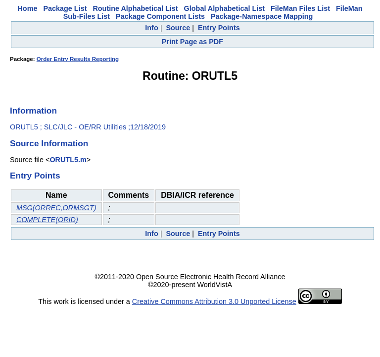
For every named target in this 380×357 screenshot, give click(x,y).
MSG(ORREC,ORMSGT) (56, 208)
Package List (65, 8)
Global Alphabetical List (224, 8)
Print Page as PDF (192, 42)
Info (151, 28)
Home (27, 8)
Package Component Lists (160, 16)
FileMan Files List (300, 8)
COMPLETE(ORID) (47, 220)
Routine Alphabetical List (135, 8)
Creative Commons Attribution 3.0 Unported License (214, 301)
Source (178, 28)
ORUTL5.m (67, 160)
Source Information (49, 143)
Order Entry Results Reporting (78, 59)
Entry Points (219, 28)
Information (33, 111)
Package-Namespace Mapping (262, 16)
